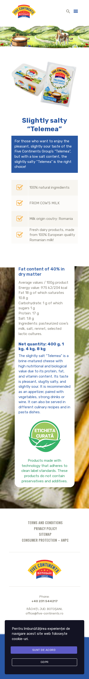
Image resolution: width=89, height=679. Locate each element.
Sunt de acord (44, 650)
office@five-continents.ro (44, 613)
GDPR (45, 662)
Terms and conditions (45, 522)
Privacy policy (45, 528)
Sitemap (45, 534)
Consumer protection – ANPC (45, 540)
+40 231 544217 (44, 601)
